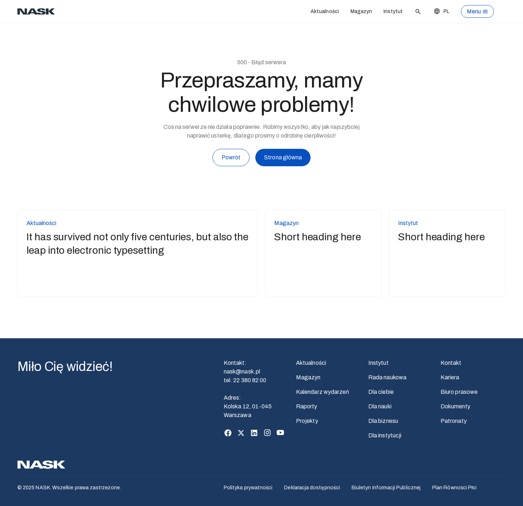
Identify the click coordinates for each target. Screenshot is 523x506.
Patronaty (454, 421)
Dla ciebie (381, 392)
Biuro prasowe (459, 392)
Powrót (231, 157)
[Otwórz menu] (477, 11)
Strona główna (283, 158)
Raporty (306, 406)
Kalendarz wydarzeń (322, 392)
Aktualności (325, 11)
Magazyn (361, 11)
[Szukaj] (418, 11)
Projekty (307, 421)
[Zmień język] (441, 11)
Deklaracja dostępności (312, 487)
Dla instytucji (384, 435)
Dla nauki (380, 406)
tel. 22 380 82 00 (245, 380)
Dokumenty (455, 406)
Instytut (393, 11)
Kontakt (451, 363)
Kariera (450, 377)
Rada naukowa (387, 377)
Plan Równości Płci (454, 487)
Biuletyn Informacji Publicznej (386, 487)
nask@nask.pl (242, 371)
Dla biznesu (383, 421)
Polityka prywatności (248, 487)
